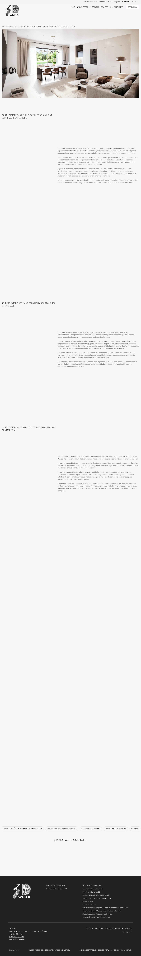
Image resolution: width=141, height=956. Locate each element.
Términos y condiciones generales (118, 950)
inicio (73, 7)
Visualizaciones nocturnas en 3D (96, 895)
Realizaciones (107, 7)
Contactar (118, 7)
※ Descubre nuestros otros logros (21, 823)
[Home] (12, 10)
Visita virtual (88, 901)
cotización (67, 856)
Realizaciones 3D (13, 26)
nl (133, 2)
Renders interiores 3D (91, 892)
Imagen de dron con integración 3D (97, 898)
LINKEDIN (89, 929)
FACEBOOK (119, 929)
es (138, 2)
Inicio (4, 26)
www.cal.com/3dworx (101, 859)
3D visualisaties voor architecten (96, 917)
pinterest (109, 929)
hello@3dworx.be (91, 2)
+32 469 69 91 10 (105, 2)
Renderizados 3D (84, 7)
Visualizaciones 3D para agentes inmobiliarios (101, 911)
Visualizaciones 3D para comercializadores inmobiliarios (106, 908)
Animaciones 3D (89, 905)
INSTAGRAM (99, 929)
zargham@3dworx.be (111, 861)
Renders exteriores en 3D (56, 889)
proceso (95, 7)
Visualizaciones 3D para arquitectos (97, 914)
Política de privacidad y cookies (92, 950)
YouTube (128, 929)
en (136, 2)
